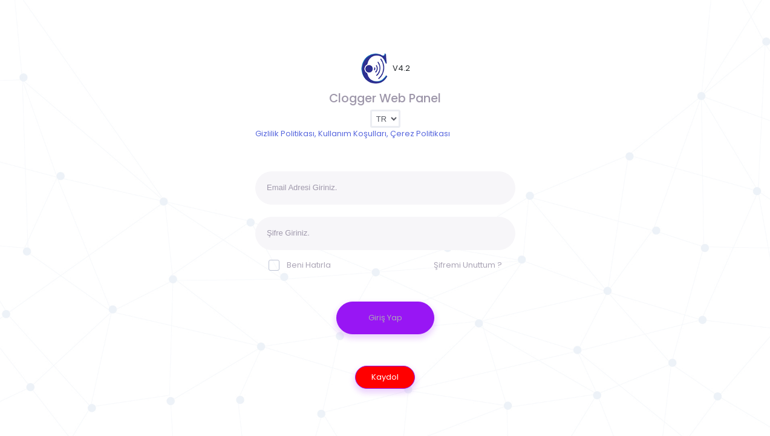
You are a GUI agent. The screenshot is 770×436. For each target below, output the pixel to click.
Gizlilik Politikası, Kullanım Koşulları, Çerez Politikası (352, 133)
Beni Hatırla (300, 265)
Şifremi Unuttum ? (468, 265)
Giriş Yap (385, 317)
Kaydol (385, 377)
